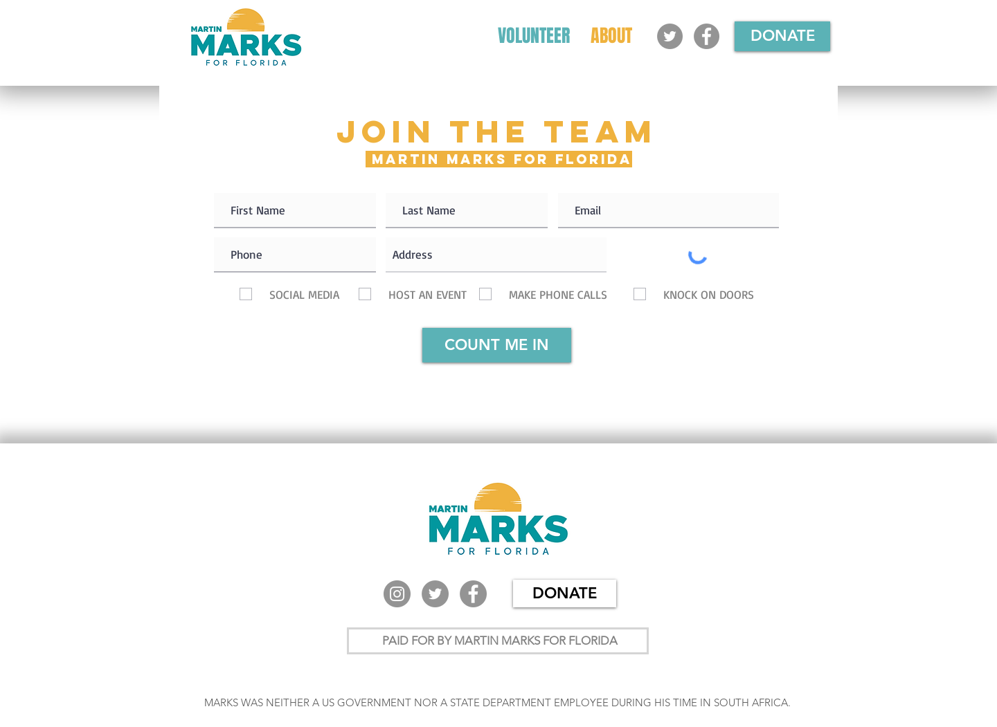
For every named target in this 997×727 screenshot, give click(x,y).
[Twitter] (670, 36)
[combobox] (496, 255)
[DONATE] (782, 36)
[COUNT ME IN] (496, 345)
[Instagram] (397, 593)
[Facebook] (706, 36)
